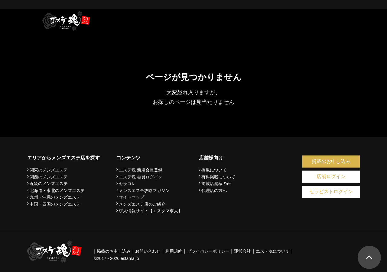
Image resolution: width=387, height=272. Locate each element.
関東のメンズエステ (49, 170)
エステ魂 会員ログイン (140, 177)
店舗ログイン (331, 176)
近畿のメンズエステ (49, 183)
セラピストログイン (331, 191)
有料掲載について (218, 177)
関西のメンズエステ (49, 177)
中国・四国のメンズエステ (55, 204)
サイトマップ (131, 197)
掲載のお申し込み (331, 161)
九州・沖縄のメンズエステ (55, 197)
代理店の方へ (214, 190)
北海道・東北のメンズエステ (57, 190)
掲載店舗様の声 (216, 183)
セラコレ (127, 183)
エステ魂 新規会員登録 (140, 170)
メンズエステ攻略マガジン (144, 190)
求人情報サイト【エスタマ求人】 (150, 211)
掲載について (214, 170)
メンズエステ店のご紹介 (142, 204)
